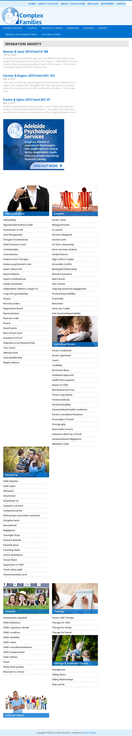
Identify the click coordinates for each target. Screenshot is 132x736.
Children (88, 28)
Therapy (103, 28)
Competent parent (12, 510)
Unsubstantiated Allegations (66, 439)
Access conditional (61, 350)
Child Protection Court (14, 244)
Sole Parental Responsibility (66, 313)
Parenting (73, 28)
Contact (122, 3)
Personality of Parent (63, 419)
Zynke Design (89, 732)
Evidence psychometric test (17, 264)
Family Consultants (13, 283)
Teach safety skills (12, 569)
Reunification (10, 328)
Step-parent (58, 684)
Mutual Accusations (62, 274)
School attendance (13, 554)
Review (7, 323)
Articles (93, 3)
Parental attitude (61, 399)
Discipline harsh (11, 520)
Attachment (9, 495)
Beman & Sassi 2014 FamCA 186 (25, 52)
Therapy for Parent (62, 632)
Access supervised (61, 355)
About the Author (73, 3)
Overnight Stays (11, 535)
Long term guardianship (15, 293)
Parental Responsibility (63, 293)
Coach (55, 360)
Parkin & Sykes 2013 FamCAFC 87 (26, 100)
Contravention (10, 254)
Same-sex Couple (61, 308)
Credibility (57, 365)
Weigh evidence (11, 362)
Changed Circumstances (15, 239)
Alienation (8, 490)
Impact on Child (60, 384)
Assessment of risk (13, 229)
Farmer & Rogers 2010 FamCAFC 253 (29, 76)
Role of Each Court (12, 333)
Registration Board (13, 308)
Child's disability (11, 637)
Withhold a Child (60, 443)
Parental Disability (61, 404)
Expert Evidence (11, 274)
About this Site (48, 3)
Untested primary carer (15, 574)
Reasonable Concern (62, 429)
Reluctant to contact (13, 671)
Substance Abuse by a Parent (67, 434)
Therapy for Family (61, 627)
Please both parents (13, 666)
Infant (6, 662)
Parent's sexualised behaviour (67, 414)
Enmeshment (10, 525)
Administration (12, 28)
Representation (11, 313)
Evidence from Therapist (15, 259)
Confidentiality (10, 249)
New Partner (58, 278)
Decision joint (59, 239)
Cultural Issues (51, 34)
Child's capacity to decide (16, 627)
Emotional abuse (60, 370)
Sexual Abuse (10, 559)
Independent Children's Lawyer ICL (20, 288)
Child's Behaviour (12, 622)
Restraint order (11, 318)
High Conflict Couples (63, 259)
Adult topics (9, 486)
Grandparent (58, 669)
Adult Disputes (10, 481)
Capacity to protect (13, 505)
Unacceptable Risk (12, 357)
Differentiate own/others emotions (21, 515)
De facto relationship (63, 244)
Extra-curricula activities (64, 249)
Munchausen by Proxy (63, 389)
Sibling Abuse (59, 674)
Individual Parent (52, 28)
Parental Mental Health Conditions (69, 409)
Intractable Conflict (62, 264)
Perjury (7, 298)
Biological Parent (61, 224)
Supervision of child (13, 564)
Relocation (57, 303)
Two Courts (9, 347)
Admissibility (9, 219)
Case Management (12, 234)
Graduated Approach (63, 375)
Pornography (59, 424)
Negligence (9, 530)
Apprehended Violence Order (18, 224)
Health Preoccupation (63, 380)
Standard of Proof (12, 337)
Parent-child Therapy (63, 617)
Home (32, 3)
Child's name (9, 642)
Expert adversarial (12, 269)
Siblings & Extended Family (21, 34)
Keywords (107, 3)
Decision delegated (62, 234)
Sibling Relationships (62, 679)
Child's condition (11, 632)
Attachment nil (10, 500)
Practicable (57, 298)
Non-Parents (58, 283)
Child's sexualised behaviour (17, 647)
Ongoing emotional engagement (69, 288)
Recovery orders (11, 303)
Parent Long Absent (62, 394)
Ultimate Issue (10, 352)
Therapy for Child (61, 622)
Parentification (11, 545)
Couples (32, 28)
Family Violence (60, 254)
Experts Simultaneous (14, 278)
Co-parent (57, 229)
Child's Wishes (10, 657)
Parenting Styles (11, 549)
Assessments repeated (15, 617)
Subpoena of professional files (19, 342)
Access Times (59, 219)
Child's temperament (14, 652)
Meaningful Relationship (64, 269)
